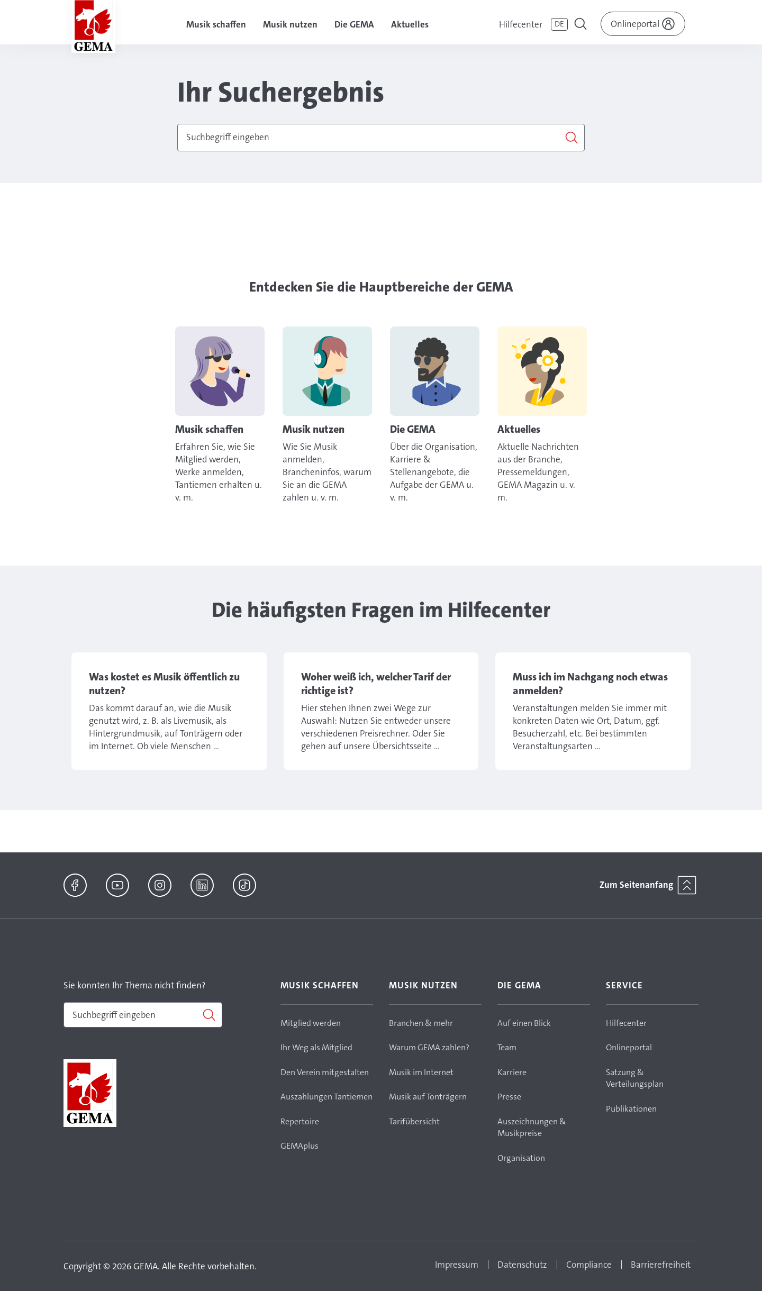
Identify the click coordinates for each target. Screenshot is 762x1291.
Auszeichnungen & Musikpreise (531, 1127)
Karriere (512, 1072)
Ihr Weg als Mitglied (316, 1047)
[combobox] (381, 137)
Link (220, 415)
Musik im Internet (421, 1072)
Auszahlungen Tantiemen (326, 1096)
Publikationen (631, 1108)
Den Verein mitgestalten (324, 1072)
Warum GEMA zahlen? (429, 1047)
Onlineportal (629, 1047)
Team (506, 1047)
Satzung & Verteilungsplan (635, 1078)
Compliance (589, 1264)
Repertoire (299, 1121)
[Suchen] (381, 137)
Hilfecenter (520, 24)
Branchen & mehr (421, 1023)
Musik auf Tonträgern (428, 1096)
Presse (509, 1096)
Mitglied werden (310, 1023)
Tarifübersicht (414, 1121)
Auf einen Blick (524, 1023)
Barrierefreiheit (661, 1264)
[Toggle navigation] (581, 25)
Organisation (521, 1157)
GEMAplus (299, 1145)
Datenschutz (522, 1264)
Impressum (456, 1264)
